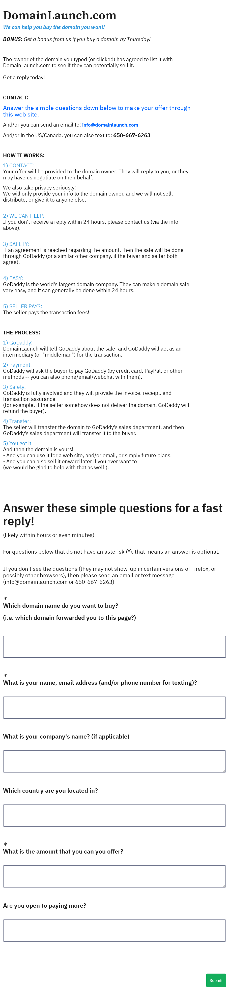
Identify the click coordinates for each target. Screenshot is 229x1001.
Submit (216, 980)
